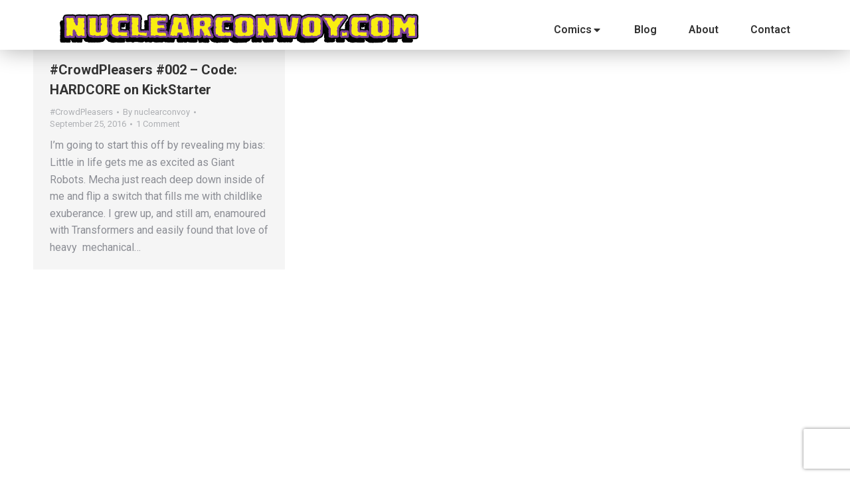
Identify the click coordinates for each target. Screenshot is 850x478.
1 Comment (158, 124)
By (156, 112)
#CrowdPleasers (81, 112)
